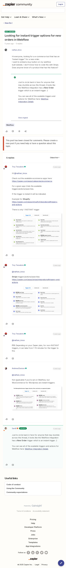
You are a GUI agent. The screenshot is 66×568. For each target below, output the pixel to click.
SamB (14, 428)
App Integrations (33, 546)
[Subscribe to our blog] (37, 552)
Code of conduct (13, 484)
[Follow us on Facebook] (28, 552)
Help (33, 523)
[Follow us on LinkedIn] (33, 552)
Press (33, 531)
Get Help (6, 17)
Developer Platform (33, 527)
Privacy (44, 565)
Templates (33, 542)
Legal (37, 565)
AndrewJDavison (18, 368)
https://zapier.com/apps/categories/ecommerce (32, 181)
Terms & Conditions (24, 511)
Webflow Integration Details (36, 449)
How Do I (8, 23)
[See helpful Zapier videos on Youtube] (46, 552)
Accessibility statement (41, 511)
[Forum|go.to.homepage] (18, 4)
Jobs (33, 535)
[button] (60, 4)
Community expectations (16, 492)
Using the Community (15, 488)
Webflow (10, 125)
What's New (39, 17)
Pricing (33, 519)
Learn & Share (22, 17)
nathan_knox (17, 50)
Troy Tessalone (18, 167)
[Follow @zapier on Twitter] (41, 552)
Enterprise (33, 538)
